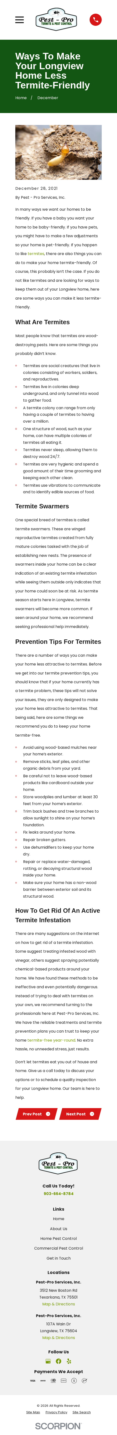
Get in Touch (59, 1263)
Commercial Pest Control (58, 1253)
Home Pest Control (58, 1243)
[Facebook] (58, 1366)
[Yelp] (69, 1366)
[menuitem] (33, 1417)
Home (58, 1224)
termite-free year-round (50, 1040)
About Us (58, 1233)
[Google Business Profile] (48, 1366)
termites (36, 254)
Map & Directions (58, 1309)
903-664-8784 (59, 1198)
